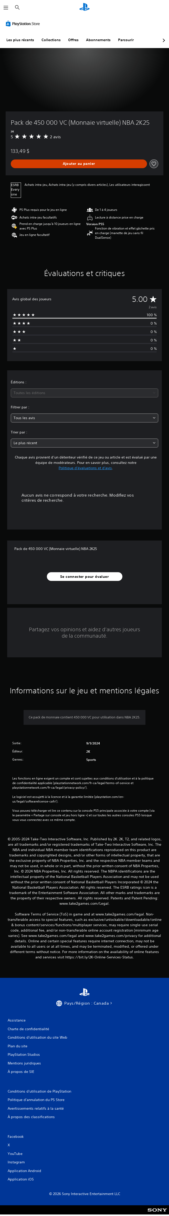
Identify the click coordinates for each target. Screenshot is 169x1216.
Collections (51, 40)
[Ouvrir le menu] (6, 7)
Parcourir (126, 40)
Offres (73, 40)
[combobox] (84, 392)
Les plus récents (20, 40)
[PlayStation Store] (24, 23)
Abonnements (98, 40)
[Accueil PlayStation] (84, 8)
